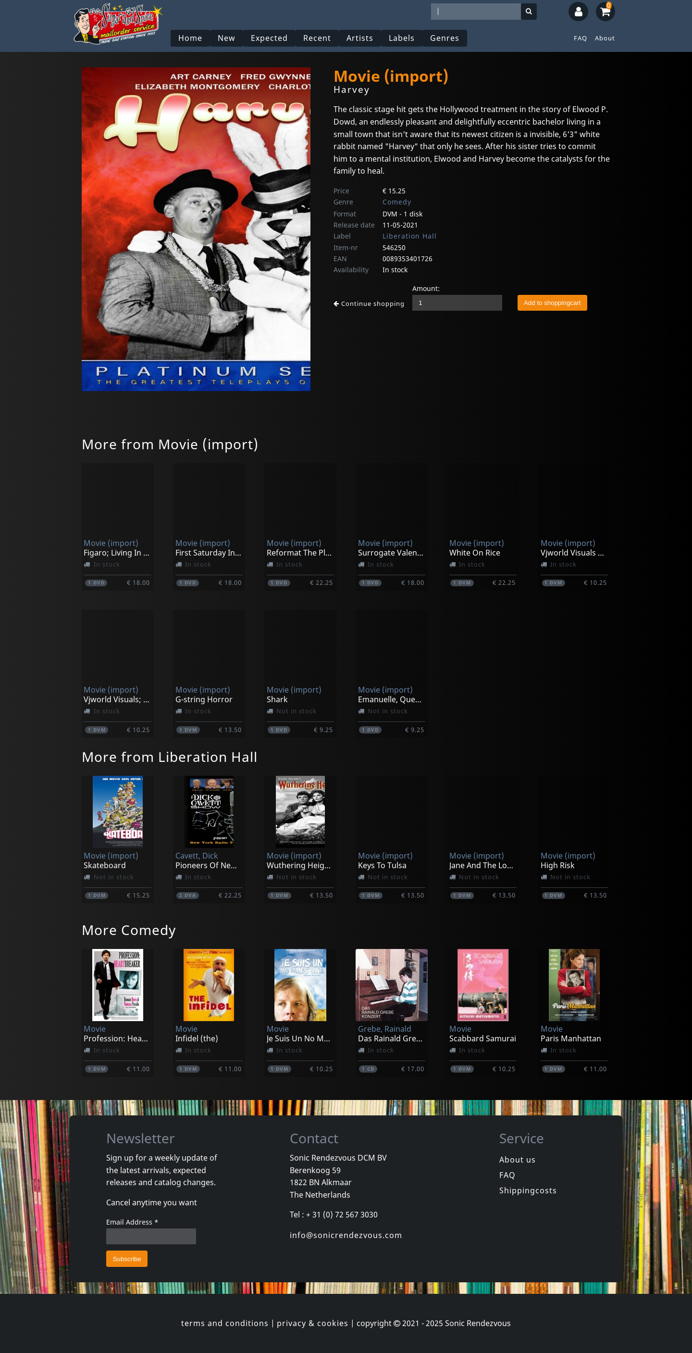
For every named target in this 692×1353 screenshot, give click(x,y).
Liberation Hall (410, 235)
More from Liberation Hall (170, 756)
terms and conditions (225, 1323)
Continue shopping (369, 303)
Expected (269, 38)
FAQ (580, 38)
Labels (402, 38)
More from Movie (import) (170, 444)
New (226, 38)
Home (190, 38)
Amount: (426, 288)
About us (517, 1159)
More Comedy (129, 930)
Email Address (132, 1222)
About (605, 38)
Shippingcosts (528, 1190)
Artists (359, 38)
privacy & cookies (312, 1323)
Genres (444, 38)
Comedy (397, 201)
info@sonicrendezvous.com (346, 1235)
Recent (317, 38)
